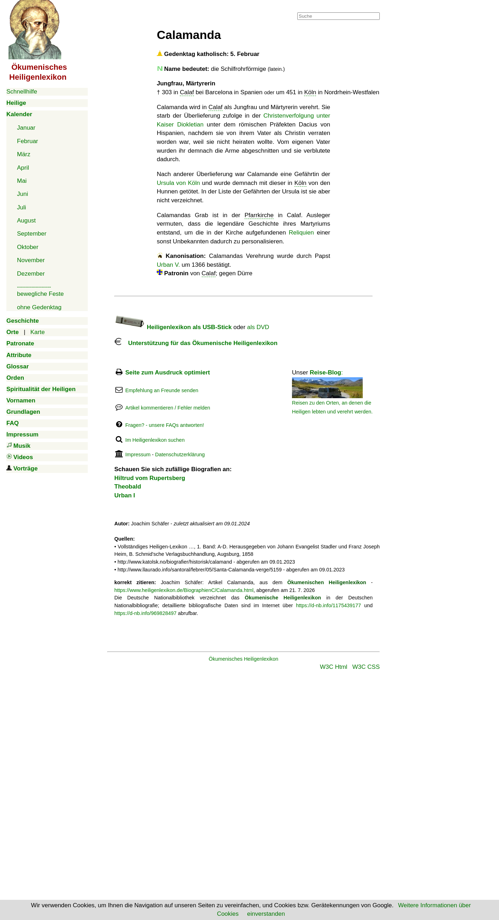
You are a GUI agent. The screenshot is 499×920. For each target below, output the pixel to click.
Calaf (187, 92)
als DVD (258, 327)
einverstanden (266, 913)
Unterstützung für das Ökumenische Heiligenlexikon (195, 343)
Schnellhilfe (21, 91)
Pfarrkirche (259, 215)
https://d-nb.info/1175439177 (328, 605)
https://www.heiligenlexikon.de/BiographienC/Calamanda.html (183, 590)
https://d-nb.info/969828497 (145, 613)
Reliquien (301, 232)
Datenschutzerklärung (180, 454)
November (31, 260)
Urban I (124, 495)
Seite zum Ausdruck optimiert (167, 372)
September (31, 233)
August (26, 220)
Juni (22, 194)
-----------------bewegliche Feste (40, 290)
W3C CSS (366, 667)
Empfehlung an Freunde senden (161, 390)
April (23, 167)
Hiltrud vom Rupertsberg (149, 478)
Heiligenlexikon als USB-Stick (173, 327)
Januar (26, 127)
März (23, 154)
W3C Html (333, 667)
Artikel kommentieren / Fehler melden (167, 408)
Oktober (27, 247)
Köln (310, 92)
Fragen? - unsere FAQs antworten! (164, 425)
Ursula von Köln (178, 183)
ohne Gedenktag (39, 307)
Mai (22, 180)
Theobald (127, 486)
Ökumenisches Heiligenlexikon (244, 659)
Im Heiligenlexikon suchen (155, 440)
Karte (37, 332)
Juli (21, 207)
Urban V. (168, 264)
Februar (27, 141)
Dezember (31, 273)
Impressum (137, 454)
